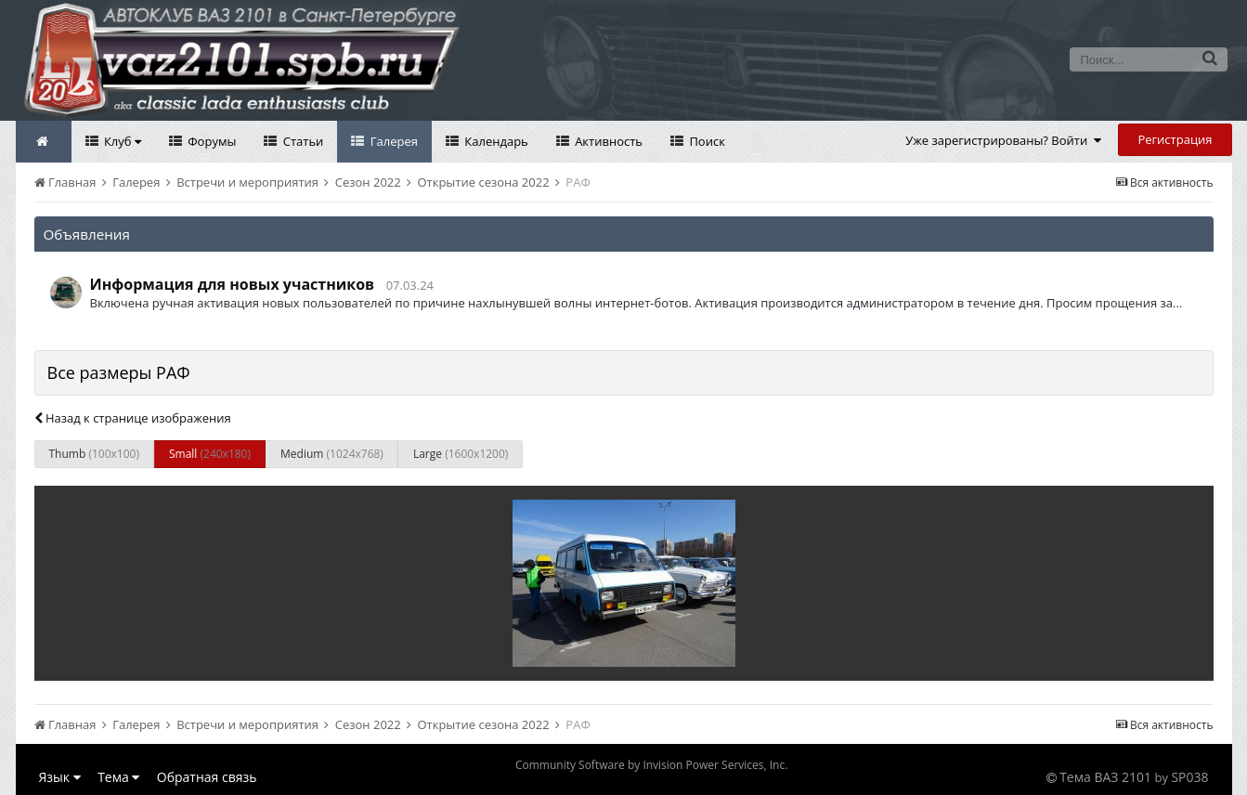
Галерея (392, 141)
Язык (60, 777)
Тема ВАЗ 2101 (1105, 777)
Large (460, 454)
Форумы (211, 141)
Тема (118, 777)
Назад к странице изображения (132, 418)
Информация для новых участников (232, 284)
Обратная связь (207, 777)
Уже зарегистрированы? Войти (1003, 140)
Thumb (94, 454)
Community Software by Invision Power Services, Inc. (651, 765)
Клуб (121, 141)
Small (210, 454)
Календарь (494, 141)
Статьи (301, 141)
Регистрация (1174, 139)
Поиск (705, 141)
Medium (331, 454)
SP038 (1189, 777)
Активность (607, 141)
